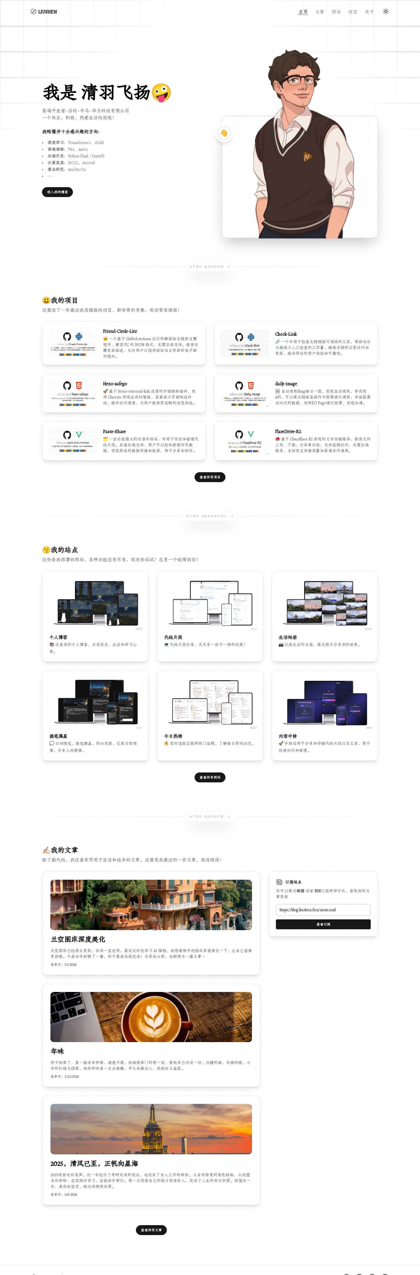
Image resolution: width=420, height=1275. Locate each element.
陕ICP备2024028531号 (53, 1262)
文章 (320, 11)
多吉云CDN (332, 1262)
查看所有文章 (151, 1205)
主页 (303, 11)
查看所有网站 (210, 753)
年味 (57, 1027)
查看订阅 (323, 900)
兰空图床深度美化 (77, 915)
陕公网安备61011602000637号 (114, 1262)
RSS (317, 866)
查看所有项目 (210, 464)
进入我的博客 (57, 192)
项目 (353, 11)
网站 (336, 11)
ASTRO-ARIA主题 (371, 1262)
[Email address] (323, 885)
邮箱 (300, 866)
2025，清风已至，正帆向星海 (94, 1139)
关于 (369, 11)
